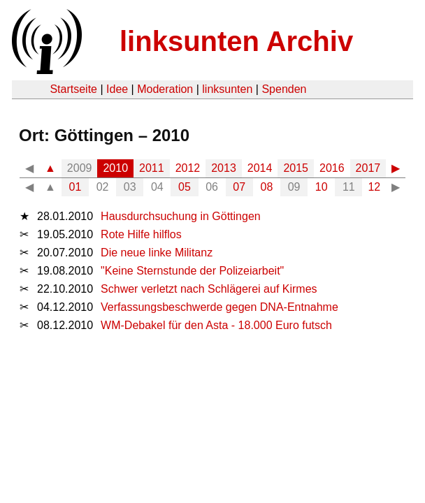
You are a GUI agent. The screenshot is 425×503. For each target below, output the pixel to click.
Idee (117, 89)
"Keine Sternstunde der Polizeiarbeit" (192, 271)
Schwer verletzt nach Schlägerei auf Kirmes (209, 289)
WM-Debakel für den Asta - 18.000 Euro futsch (216, 325)
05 (184, 187)
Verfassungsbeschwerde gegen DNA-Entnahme (219, 307)
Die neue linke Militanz (156, 252)
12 (374, 187)
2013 (223, 168)
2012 (188, 168)
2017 (368, 168)
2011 (151, 168)
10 (321, 187)
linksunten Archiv (236, 41)
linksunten (227, 89)
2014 (260, 168)
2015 (295, 168)
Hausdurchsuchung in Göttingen (181, 216)
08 (267, 187)
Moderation (165, 89)
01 (75, 187)
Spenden (283, 89)
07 (239, 187)
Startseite (73, 89)
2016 (332, 168)
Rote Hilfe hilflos (141, 234)
